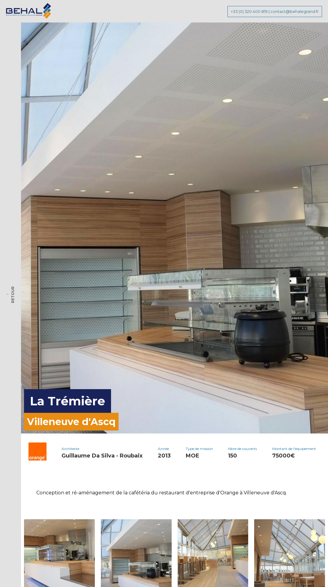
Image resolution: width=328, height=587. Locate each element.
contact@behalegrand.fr (294, 11)
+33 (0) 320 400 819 (249, 11)
